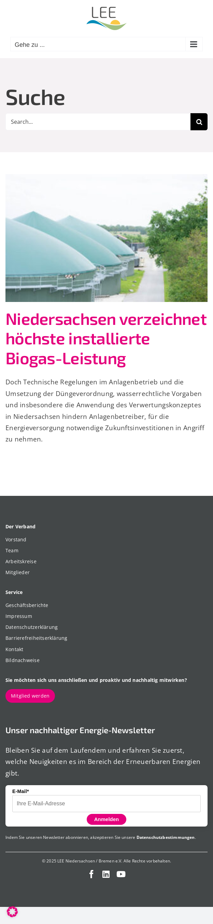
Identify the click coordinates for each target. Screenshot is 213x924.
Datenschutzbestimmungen (166, 837)
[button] (12, 911)
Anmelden (106, 819)
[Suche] (199, 121)
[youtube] (121, 874)
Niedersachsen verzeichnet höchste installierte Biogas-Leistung (106, 338)
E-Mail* (20, 791)
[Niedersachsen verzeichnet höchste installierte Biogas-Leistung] (106, 238)
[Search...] (97, 121)
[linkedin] (106, 874)
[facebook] (91, 874)
